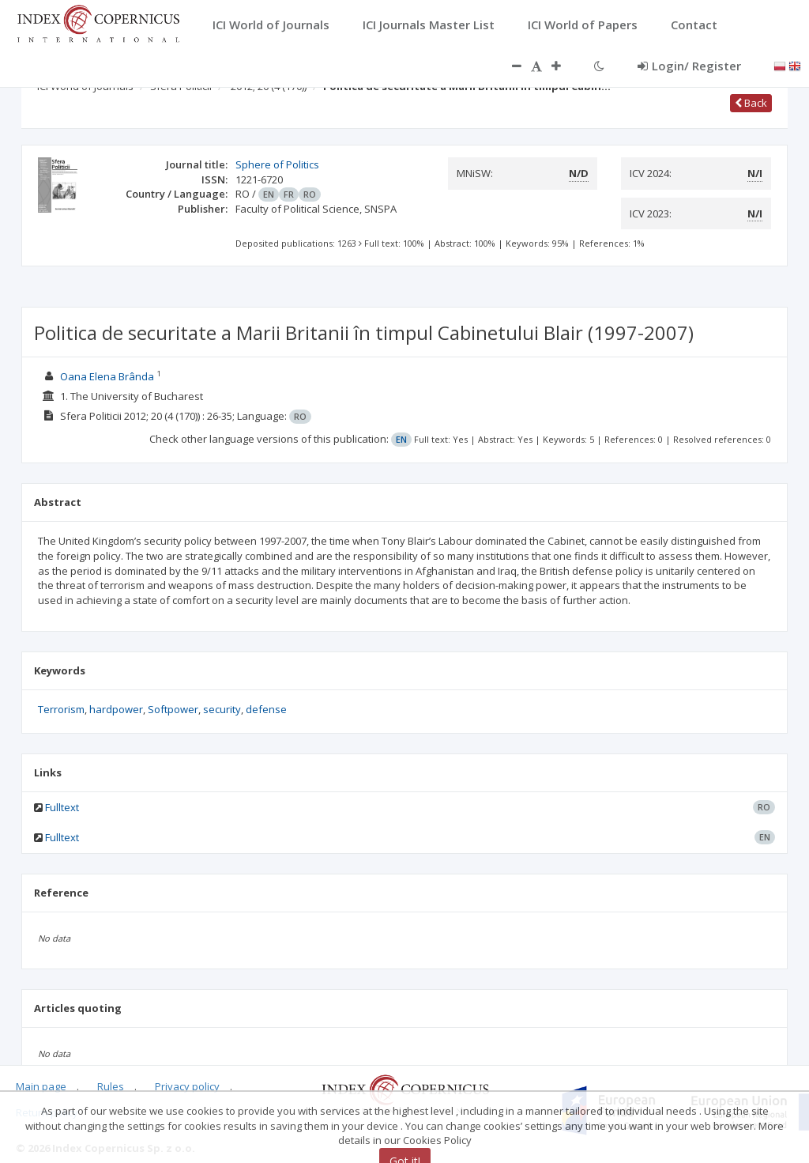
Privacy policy (187, 1086)
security (222, 709)
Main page (41, 1086)
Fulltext (62, 807)
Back (751, 103)
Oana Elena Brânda (107, 376)
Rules (110, 1086)
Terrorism (61, 709)
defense (266, 709)
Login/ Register (689, 66)
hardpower (116, 709)
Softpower (173, 709)
